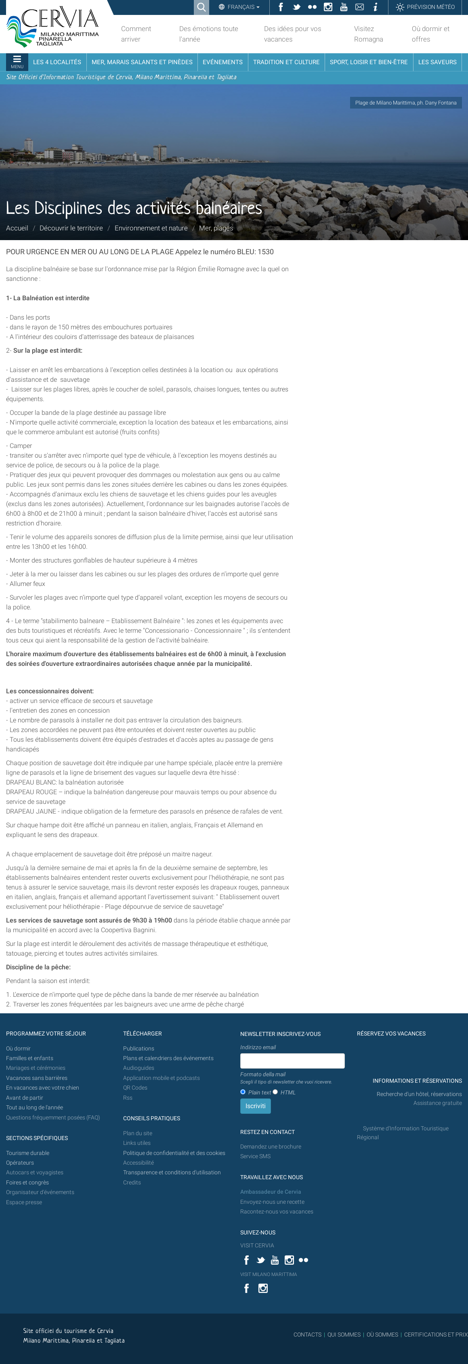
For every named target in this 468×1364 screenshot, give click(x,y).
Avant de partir (24, 1097)
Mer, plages (216, 228)
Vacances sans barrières (36, 1078)
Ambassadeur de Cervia (270, 1191)
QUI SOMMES (344, 1334)
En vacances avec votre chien (43, 1087)
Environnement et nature (151, 228)
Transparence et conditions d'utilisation (172, 1172)
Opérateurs (20, 1162)
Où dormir (18, 1048)
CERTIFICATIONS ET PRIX (436, 1334)
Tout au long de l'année (34, 1107)
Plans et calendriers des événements (168, 1058)
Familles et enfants (29, 1058)
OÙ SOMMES (382, 1334)
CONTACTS (307, 1334)
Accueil (17, 228)
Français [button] (243, 7)
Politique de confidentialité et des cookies (174, 1153)
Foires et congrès (27, 1182)
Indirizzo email (258, 1047)
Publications (138, 1048)
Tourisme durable (27, 1153)
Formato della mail (286, 1078)
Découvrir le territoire (71, 228)
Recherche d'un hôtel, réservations (419, 1094)
